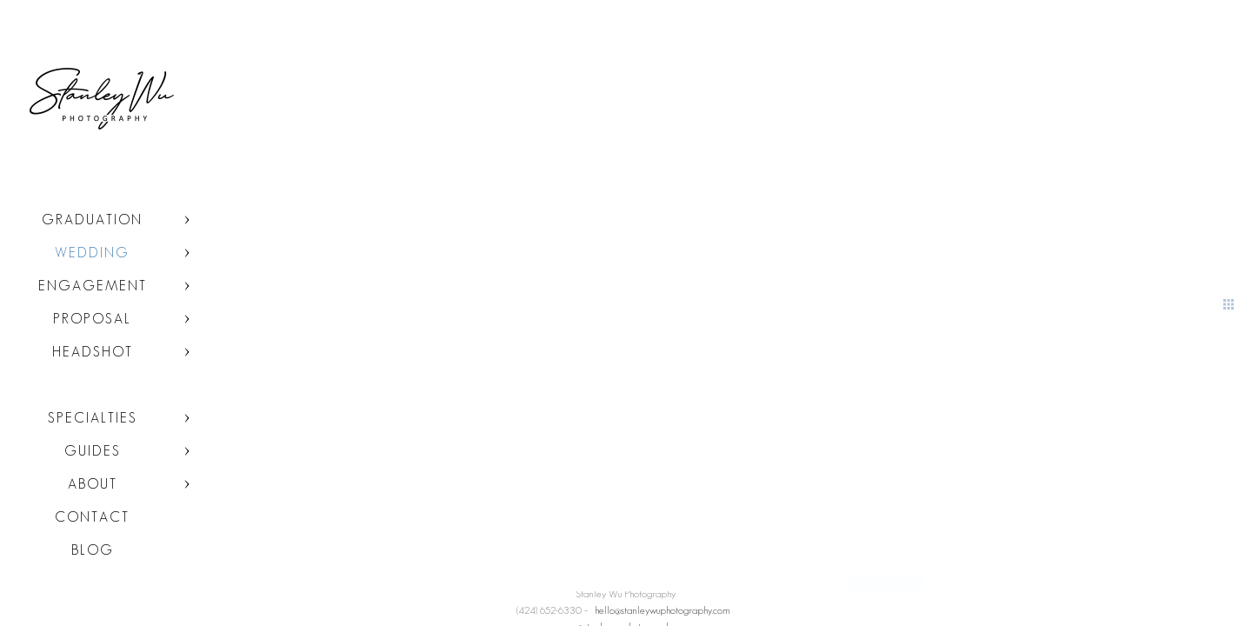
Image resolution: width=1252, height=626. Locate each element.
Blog (92, 550)
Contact (92, 516)
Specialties (92, 417)
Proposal (92, 318)
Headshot (92, 351)
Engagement (92, 285)
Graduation (92, 219)
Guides (92, 450)
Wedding (92, 252)
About (92, 483)
